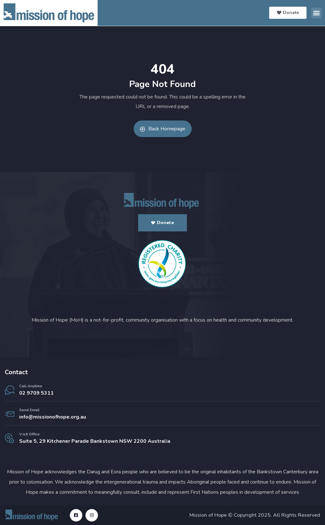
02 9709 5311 (36, 393)
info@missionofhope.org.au (52, 416)
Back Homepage (162, 128)
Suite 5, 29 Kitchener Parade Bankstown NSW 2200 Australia (94, 441)
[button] (316, 13)
